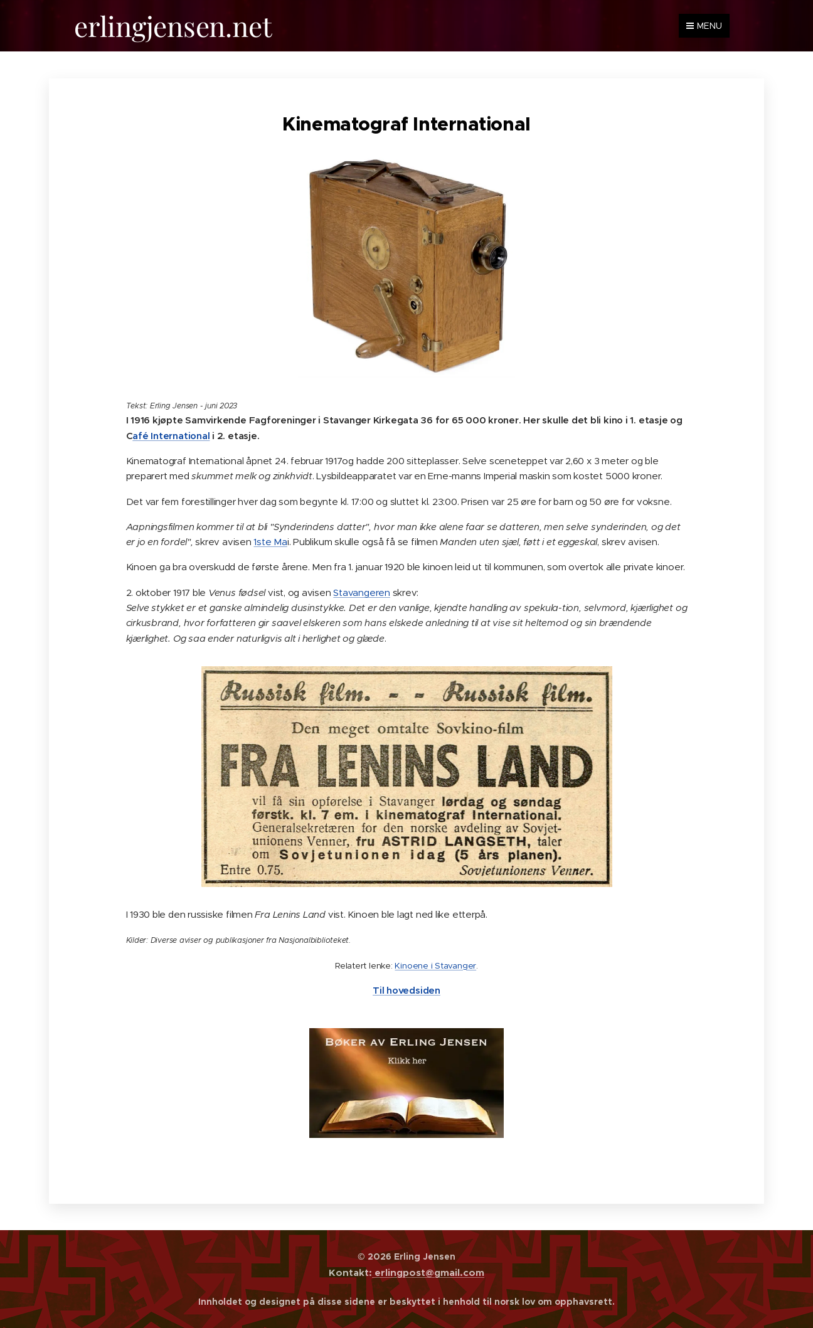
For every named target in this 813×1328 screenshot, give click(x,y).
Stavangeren (361, 592)
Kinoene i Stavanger (435, 965)
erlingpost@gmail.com (428, 1272)
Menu (704, 25)
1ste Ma (270, 542)
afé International (171, 435)
